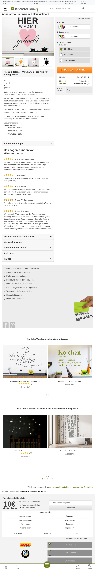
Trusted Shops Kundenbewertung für (29, 498)
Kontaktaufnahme (25, 444)
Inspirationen (72, 478)
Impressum (69, 451)
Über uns (69, 440)
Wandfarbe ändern (83, 21)
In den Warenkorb (73, 73)
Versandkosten (25, 451)
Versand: (62, 86)
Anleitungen (71, 469)
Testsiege (69, 448)
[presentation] (46, 403)
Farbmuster (25, 448)
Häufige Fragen (25, 440)
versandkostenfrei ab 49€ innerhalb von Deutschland (73, 414)
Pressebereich (69, 444)
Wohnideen (72, 486)
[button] (46, 333)
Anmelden (71, 431)
